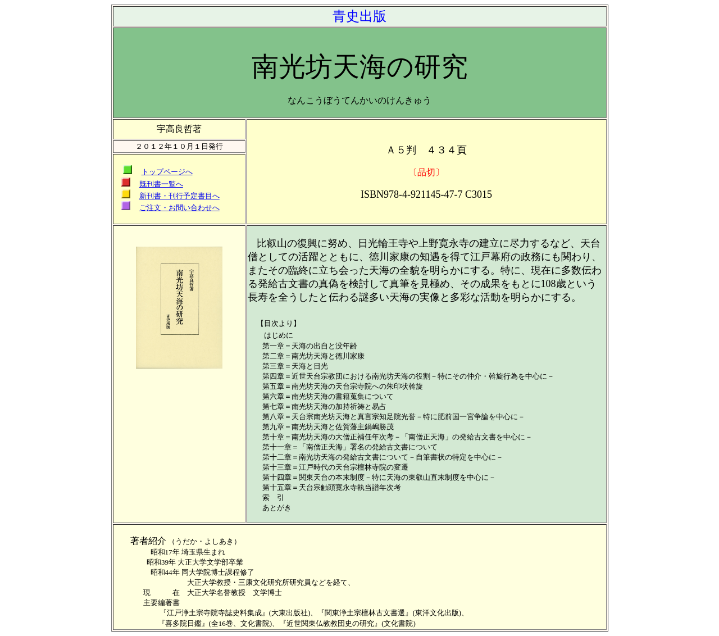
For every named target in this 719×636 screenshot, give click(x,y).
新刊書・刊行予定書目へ (179, 196)
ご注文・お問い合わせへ (179, 207)
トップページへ (167, 171)
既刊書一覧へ (161, 184)
